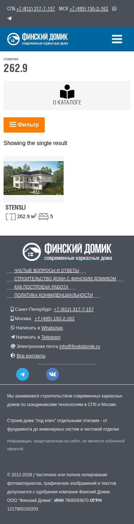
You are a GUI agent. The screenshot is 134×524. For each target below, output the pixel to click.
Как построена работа (41, 287)
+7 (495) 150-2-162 (89, 8)
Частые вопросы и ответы (46, 270)
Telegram (50, 337)
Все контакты (31, 355)
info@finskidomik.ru (79, 346)
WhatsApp (52, 327)
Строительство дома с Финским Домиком (65, 279)
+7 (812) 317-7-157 (35, 8)
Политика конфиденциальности (53, 295)
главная (11, 59)
